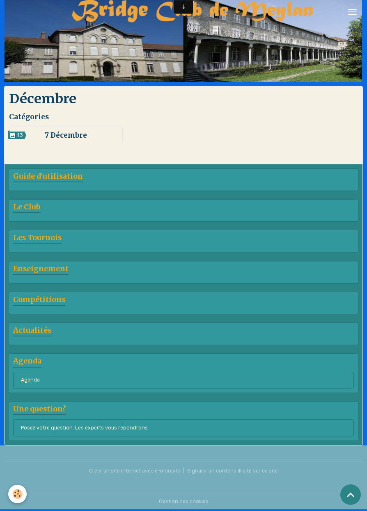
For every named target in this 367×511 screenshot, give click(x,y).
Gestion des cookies (184, 501)
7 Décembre (66, 135)
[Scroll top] (350, 494)
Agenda (30, 380)
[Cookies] (17, 494)
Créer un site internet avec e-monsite (134, 471)
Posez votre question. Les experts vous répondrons (84, 428)
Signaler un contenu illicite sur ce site (232, 471)
